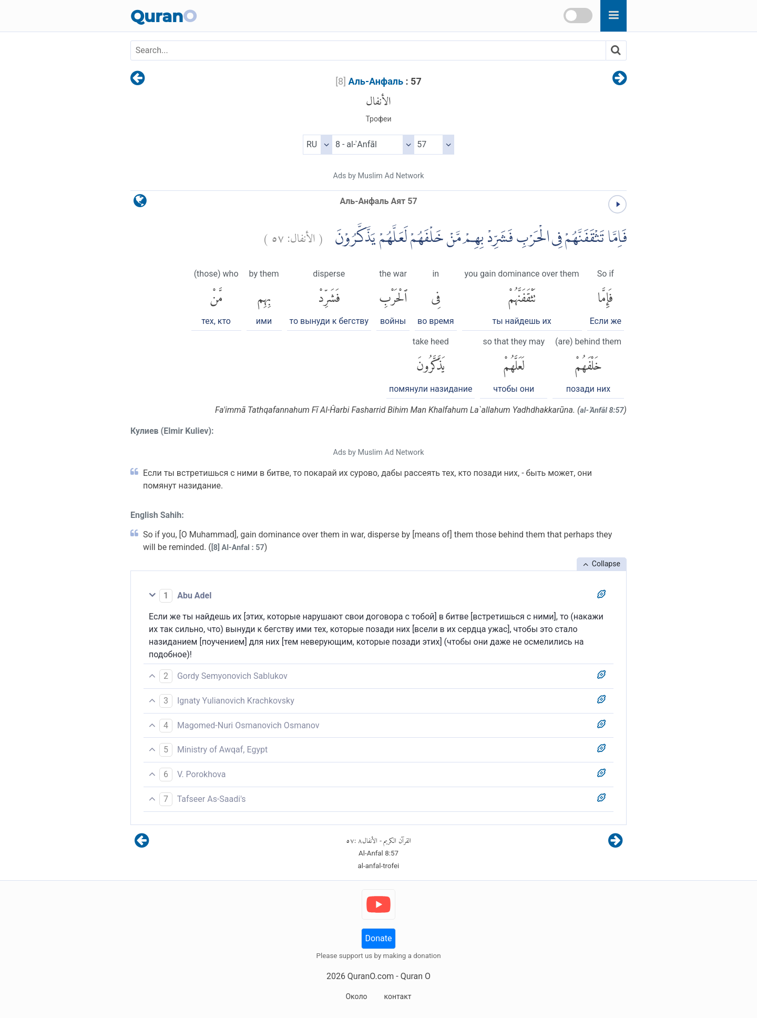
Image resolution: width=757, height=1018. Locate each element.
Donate (378, 938)
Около (356, 996)
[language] (140, 203)
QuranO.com (370, 976)
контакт (397, 996)
